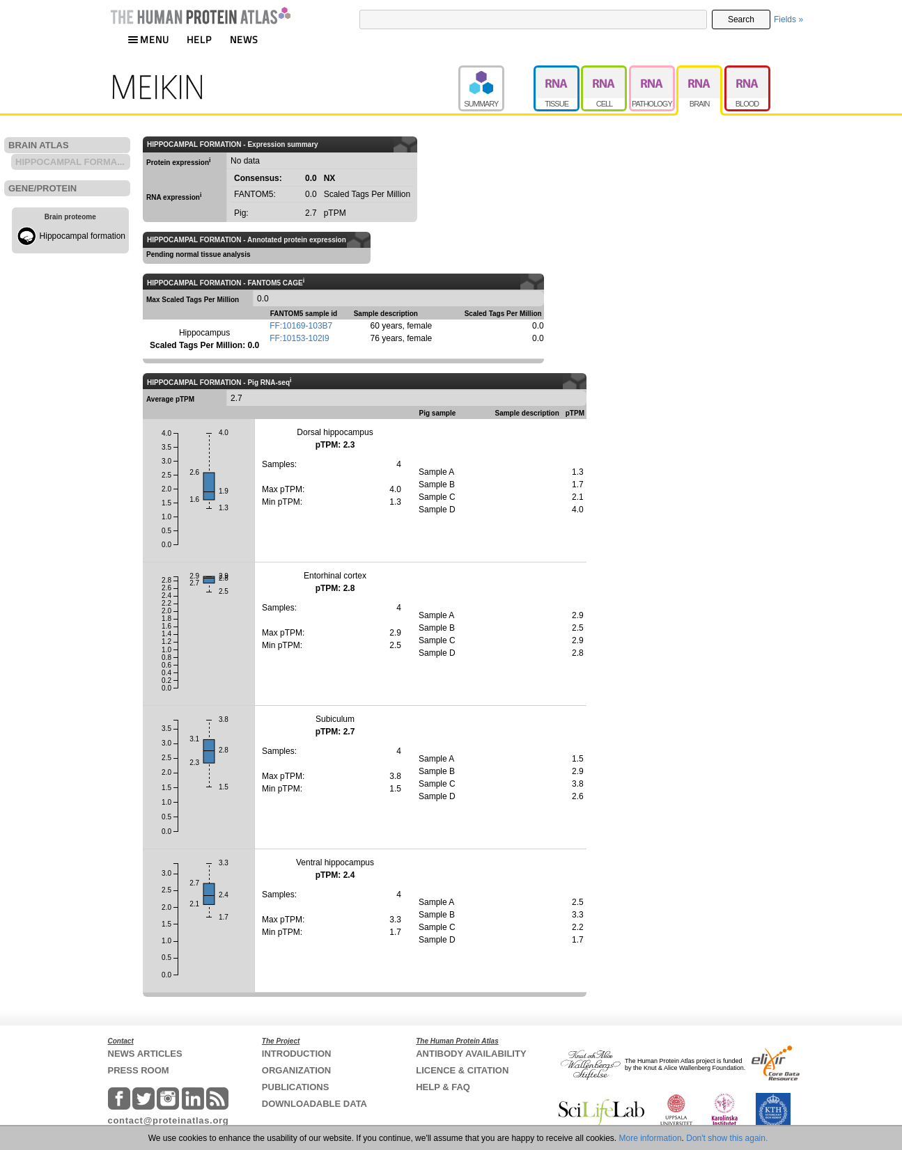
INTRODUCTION (297, 1053)
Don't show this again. (727, 1138)
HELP (199, 39)
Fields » (788, 19)
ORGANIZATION (296, 1070)
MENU (148, 39)
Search (741, 19)
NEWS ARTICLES (145, 1053)
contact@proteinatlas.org (168, 1120)
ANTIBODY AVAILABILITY (471, 1053)
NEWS (244, 39)
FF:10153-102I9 (299, 338)
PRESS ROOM (138, 1070)
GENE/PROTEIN (42, 188)
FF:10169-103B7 (301, 326)
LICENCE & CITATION (462, 1070)
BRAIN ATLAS (38, 145)
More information (650, 1138)
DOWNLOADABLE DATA (314, 1103)
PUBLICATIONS (295, 1087)
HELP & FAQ (443, 1087)
